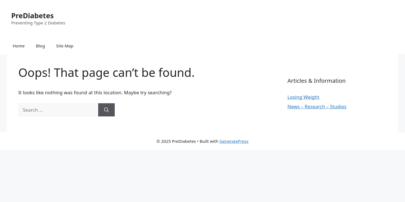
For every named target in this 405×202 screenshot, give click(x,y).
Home (19, 46)
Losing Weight (303, 97)
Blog (40, 46)
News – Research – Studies (316, 106)
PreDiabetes (32, 15)
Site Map (64, 46)
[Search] (106, 110)
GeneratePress (233, 141)
